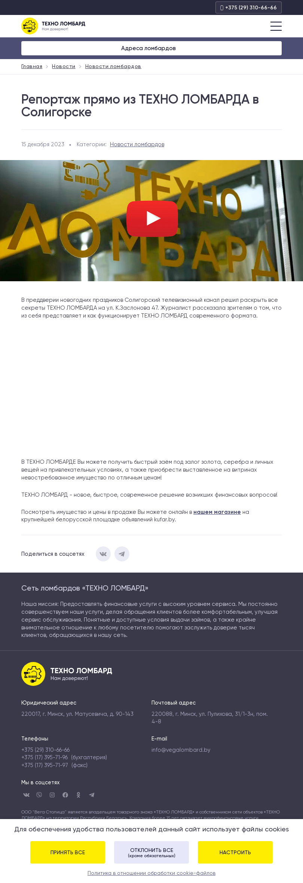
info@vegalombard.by (181, 750)
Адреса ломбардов (149, 48)
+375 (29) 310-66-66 (248, 7)
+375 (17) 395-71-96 (44, 757)
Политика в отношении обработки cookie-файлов (151, 873)
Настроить (235, 852)
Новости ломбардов (137, 144)
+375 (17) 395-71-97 (44, 765)
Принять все (67, 852)
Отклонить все (151, 852)
